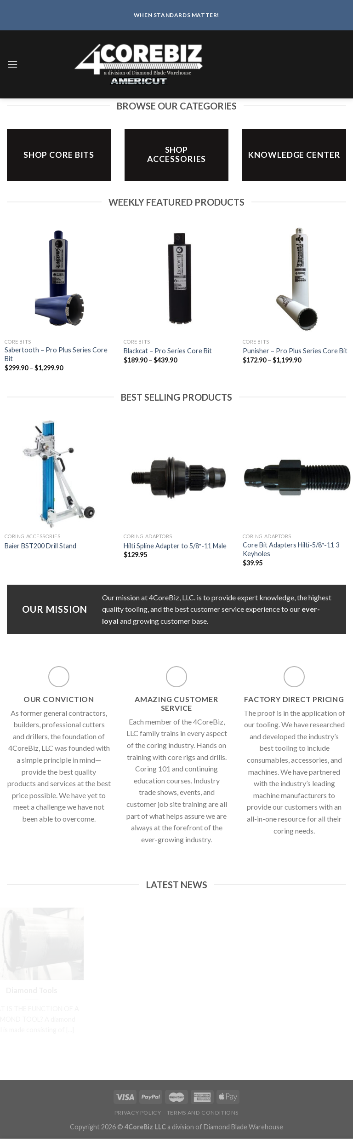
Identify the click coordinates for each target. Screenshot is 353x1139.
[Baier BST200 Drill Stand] (59, 474)
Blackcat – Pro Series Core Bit (168, 351)
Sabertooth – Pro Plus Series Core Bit (56, 354)
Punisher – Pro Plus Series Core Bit (295, 351)
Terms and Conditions (203, 1112)
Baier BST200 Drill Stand (40, 546)
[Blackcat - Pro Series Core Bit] (178, 279)
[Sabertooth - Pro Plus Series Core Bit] (59, 279)
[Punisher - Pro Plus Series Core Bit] (297, 279)
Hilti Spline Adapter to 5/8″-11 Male (175, 546)
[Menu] (12, 64)
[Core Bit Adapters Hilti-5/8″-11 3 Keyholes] (297, 474)
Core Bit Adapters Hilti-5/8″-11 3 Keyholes (291, 549)
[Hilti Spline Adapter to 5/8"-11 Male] (178, 474)
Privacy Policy (137, 1112)
